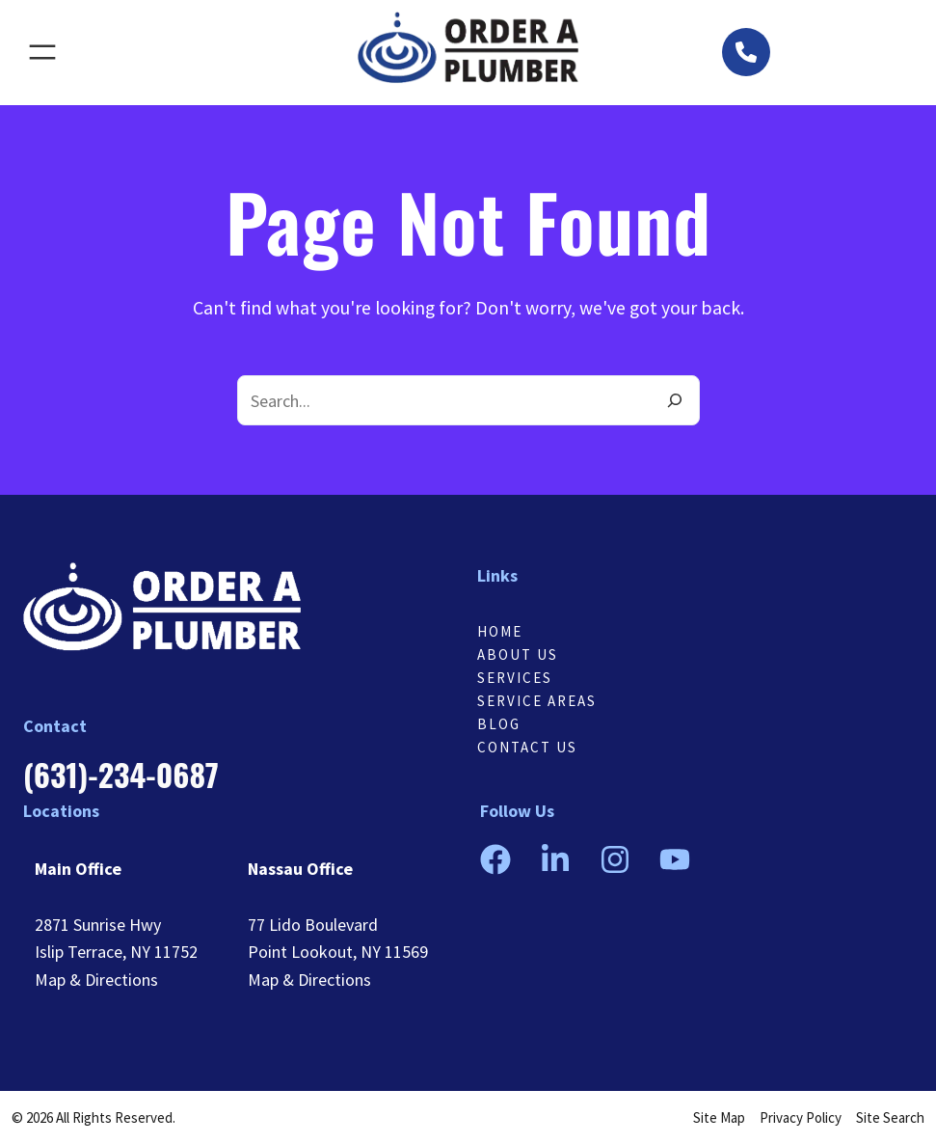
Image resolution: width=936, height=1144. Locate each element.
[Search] (675, 400)
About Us (517, 654)
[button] (746, 52)
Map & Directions (96, 979)
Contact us (527, 747)
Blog (499, 724)
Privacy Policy (801, 1117)
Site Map (719, 1117)
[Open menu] (42, 52)
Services (514, 677)
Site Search (890, 1117)
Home (499, 631)
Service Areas (537, 701)
